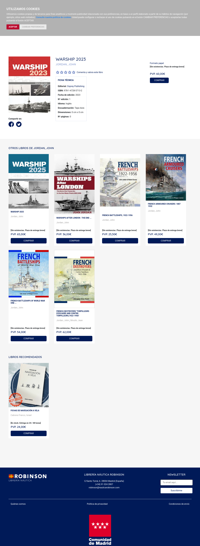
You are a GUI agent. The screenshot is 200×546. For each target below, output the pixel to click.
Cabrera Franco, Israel (21, 415)
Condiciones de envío (179, 504)
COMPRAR (159, 80)
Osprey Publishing (75, 86)
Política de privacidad (97, 504)
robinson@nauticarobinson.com (104, 487)
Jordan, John (17, 216)
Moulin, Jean (76, 320)
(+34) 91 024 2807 (104, 484)
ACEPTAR (13, 27)
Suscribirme (176, 490)
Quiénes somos (18, 504)
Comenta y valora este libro (90, 72)
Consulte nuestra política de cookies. (53, 17)
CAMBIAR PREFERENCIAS (33, 27)
